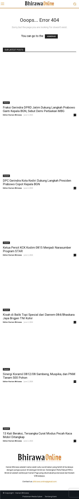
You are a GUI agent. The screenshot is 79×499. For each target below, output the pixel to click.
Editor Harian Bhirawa (12, 115)
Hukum (6, 103)
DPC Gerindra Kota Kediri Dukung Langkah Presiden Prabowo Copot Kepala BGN (37, 182)
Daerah (6, 176)
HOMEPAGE (51, 36)
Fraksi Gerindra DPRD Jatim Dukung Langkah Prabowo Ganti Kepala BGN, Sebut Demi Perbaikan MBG (39, 109)
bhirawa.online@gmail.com (45, 481)
